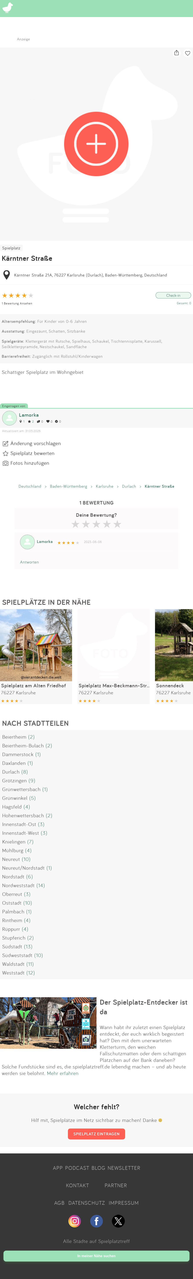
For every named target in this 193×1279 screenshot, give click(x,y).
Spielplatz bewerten (32, 453)
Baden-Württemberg (68, 486)
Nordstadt (13, 876)
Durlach (129, 486)
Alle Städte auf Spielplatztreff (96, 1241)
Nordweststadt (18, 885)
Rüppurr (11, 929)
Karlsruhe (105, 486)
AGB (59, 1202)
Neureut (11, 859)
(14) (40, 885)
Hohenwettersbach (23, 815)
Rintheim (12, 920)
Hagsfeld (12, 806)
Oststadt (12, 902)
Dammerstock (18, 754)
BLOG (98, 1167)
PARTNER (116, 1185)
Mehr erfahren (63, 1073)
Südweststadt (17, 955)
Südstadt (12, 946)
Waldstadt (13, 964)
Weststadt (13, 972)
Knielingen (14, 841)
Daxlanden (14, 763)
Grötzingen (14, 780)
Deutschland (30, 486)
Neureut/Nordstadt (23, 867)
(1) (38, 754)
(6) (29, 876)
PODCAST (77, 1167)
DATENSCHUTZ (86, 1202)
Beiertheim (14, 736)
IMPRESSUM (124, 1202)
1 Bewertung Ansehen (17, 303)
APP (58, 1167)
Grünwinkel (15, 798)
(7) (30, 841)
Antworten (29, 562)
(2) (31, 736)
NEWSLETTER (124, 1167)
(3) (41, 824)
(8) (24, 771)
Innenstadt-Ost (19, 824)
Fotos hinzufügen (29, 463)
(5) (32, 798)
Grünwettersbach (21, 789)
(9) (32, 780)
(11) (30, 964)
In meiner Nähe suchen (96, 1256)
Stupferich (14, 937)
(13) (28, 946)
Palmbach (13, 911)
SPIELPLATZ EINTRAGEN (96, 1134)
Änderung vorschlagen (35, 443)
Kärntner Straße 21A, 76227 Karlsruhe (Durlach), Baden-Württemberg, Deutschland (90, 275)
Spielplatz (11, 248)
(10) (26, 859)
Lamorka (29, 414)
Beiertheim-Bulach (23, 745)
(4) (27, 806)
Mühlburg (12, 850)
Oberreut (12, 894)
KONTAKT (77, 1185)
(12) (30, 972)
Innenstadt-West (20, 833)
